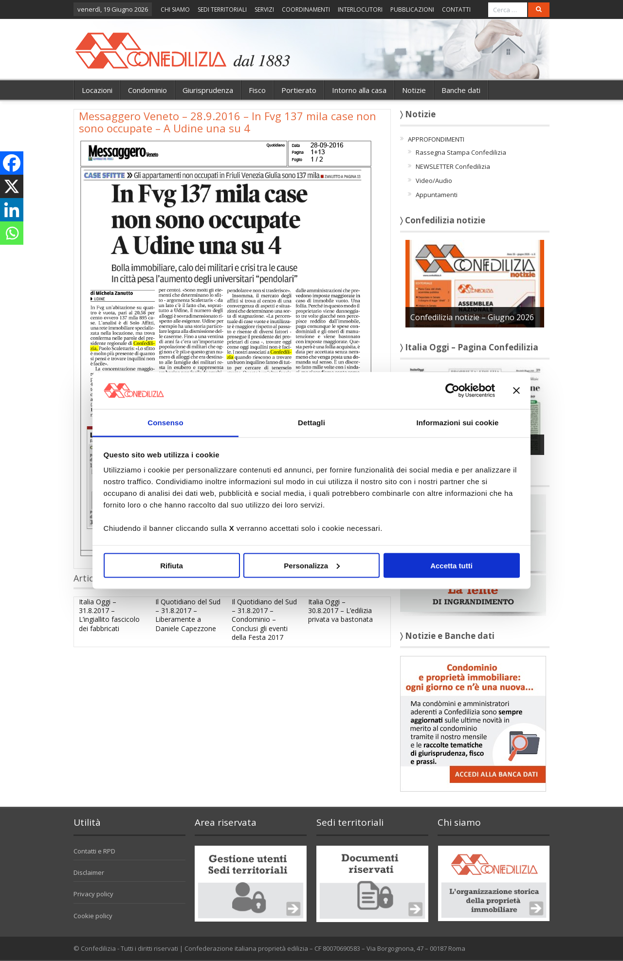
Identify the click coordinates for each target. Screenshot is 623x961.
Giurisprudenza (208, 90)
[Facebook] (11, 163)
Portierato (298, 90)
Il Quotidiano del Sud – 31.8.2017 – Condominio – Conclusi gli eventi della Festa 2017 (264, 619)
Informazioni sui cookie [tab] (458, 422)
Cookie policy (92, 915)
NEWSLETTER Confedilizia (453, 166)
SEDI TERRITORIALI (222, 9)
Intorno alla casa (359, 90)
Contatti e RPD (94, 851)
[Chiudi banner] (516, 390)
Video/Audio (434, 180)
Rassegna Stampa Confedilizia (461, 152)
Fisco (257, 90)
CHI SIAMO (175, 9)
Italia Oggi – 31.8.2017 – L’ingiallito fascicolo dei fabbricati (109, 615)
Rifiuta (171, 565)
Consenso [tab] (165, 422)
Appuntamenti (437, 194)
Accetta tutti (451, 565)
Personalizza (312, 565)
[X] (11, 186)
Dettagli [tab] (311, 422)
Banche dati (460, 90)
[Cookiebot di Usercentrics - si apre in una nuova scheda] (452, 390)
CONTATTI (456, 9)
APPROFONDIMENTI (436, 139)
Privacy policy (93, 893)
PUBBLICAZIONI (412, 9)
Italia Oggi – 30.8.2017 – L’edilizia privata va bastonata (340, 610)
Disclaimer (88, 872)
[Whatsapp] (11, 233)
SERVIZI (264, 9)
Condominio (147, 90)
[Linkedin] (11, 209)
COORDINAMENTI (306, 9)
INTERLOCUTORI (360, 9)
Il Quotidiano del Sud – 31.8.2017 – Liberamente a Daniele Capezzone (187, 615)
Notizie (414, 90)
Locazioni (97, 90)
